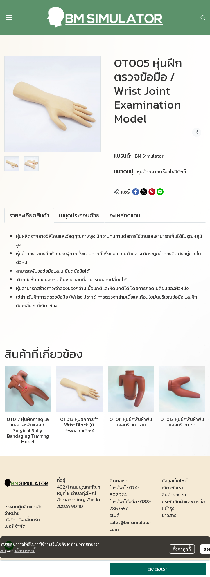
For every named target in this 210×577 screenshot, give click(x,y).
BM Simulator (149, 155)
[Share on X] (143, 191)
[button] (203, 18)
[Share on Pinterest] (151, 191)
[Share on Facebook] (135, 191)
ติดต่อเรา (158, 569)
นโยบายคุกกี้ (25, 550)
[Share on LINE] (160, 191)
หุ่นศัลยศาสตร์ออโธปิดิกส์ (161, 171)
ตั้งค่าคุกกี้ (182, 549)
